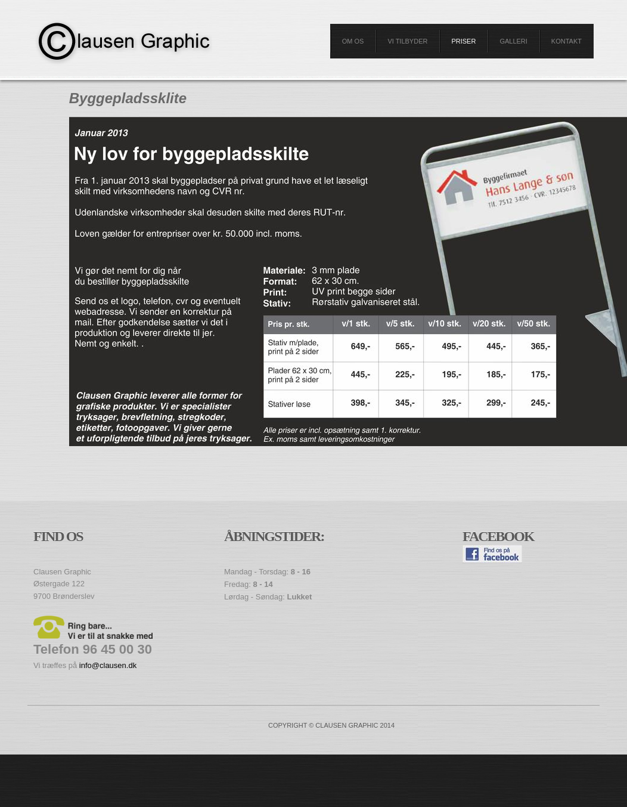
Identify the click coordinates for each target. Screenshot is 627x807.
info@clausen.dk (107, 665)
